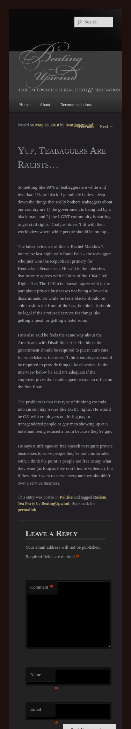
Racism (100, 497)
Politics (66, 497)
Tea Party (26, 503)
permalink (27, 509)
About (45, 104)
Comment (41, 587)
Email (42, 711)
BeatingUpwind (79, 125)
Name (42, 676)
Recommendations (76, 104)
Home (24, 104)
